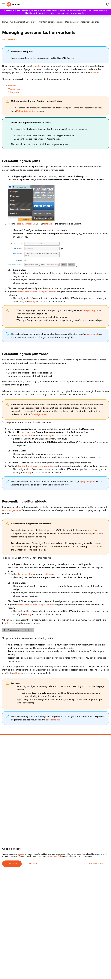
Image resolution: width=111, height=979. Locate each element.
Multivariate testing (25, 111)
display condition (25, 224)
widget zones (40, 414)
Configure (33, 864)
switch (8, 623)
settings (48, 224)
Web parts (12, 85)
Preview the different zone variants (35, 466)
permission (94, 546)
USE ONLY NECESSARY (93, 864)
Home (5, 22)
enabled (37, 66)
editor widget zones (11, 510)
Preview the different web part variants (37, 292)
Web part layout (90, 310)
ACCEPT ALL (12, 864)
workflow (92, 530)
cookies (21, 854)
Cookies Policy (56, 856)
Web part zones (15, 89)
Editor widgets (15, 92)
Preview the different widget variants (36, 604)
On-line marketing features (23, 22)
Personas (95, 72)
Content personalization (51, 22)
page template (92, 334)
